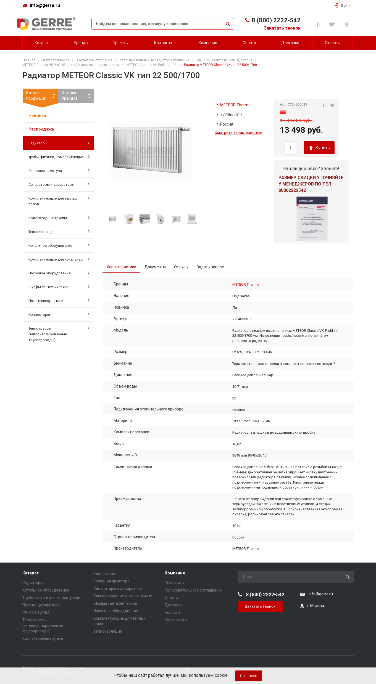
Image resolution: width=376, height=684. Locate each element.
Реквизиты (175, 582)
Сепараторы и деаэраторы (59, 184)
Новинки (37, 115)
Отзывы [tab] (181, 267)
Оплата (171, 597)
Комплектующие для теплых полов (59, 200)
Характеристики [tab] (121, 267)
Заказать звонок (282, 28)
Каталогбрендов (70, 95)
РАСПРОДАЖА (36, 612)
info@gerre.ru (45, 5)
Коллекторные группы (59, 217)
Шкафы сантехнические (59, 286)
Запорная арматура (59, 170)
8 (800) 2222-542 (276, 20)
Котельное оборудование (59, 245)
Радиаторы (59, 142)
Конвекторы (59, 314)
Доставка (174, 605)
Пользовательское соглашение (193, 590)
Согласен (248, 676)
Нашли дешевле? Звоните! (311, 168)
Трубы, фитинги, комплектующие (59, 156)
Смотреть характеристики (238, 132)
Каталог (30, 573)
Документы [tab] (155, 267)
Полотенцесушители (59, 300)
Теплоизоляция (59, 231)
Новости (172, 612)
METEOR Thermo (235, 105)
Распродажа (41, 129)
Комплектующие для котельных (59, 258)
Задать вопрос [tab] (210, 267)
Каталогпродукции (40, 97)
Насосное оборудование (59, 272)
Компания (175, 573)
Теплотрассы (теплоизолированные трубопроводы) (59, 333)
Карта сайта (176, 620)
